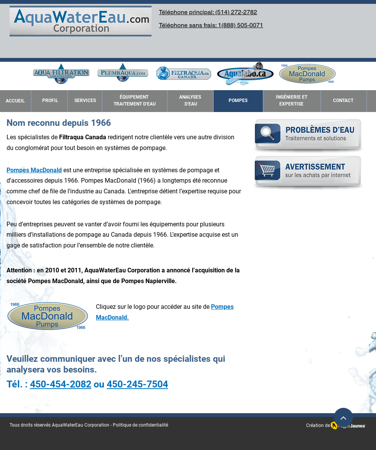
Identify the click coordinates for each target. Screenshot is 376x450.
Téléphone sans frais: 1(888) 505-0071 (211, 25)
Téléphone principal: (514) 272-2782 (208, 12)
